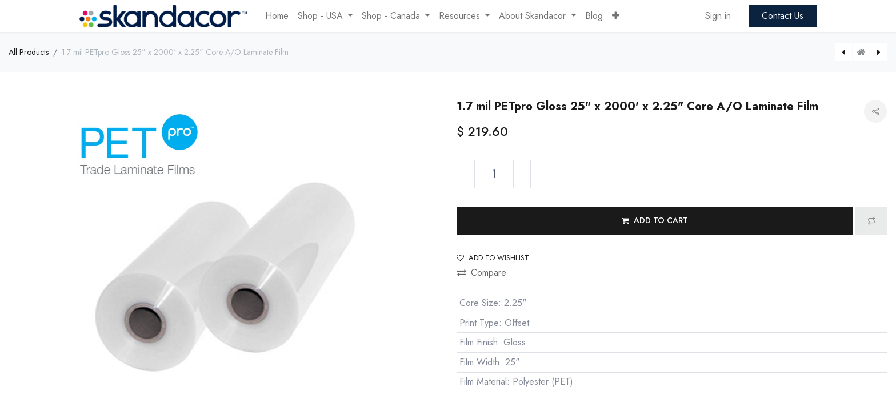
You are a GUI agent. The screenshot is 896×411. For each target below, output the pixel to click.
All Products (29, 52)
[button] (615, 16)
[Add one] (521, 174)
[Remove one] (465, 174)
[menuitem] (277, 16)
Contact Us (782, 15)
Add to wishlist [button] (493, 257)
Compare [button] (481, 272)
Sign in (718, 15)
